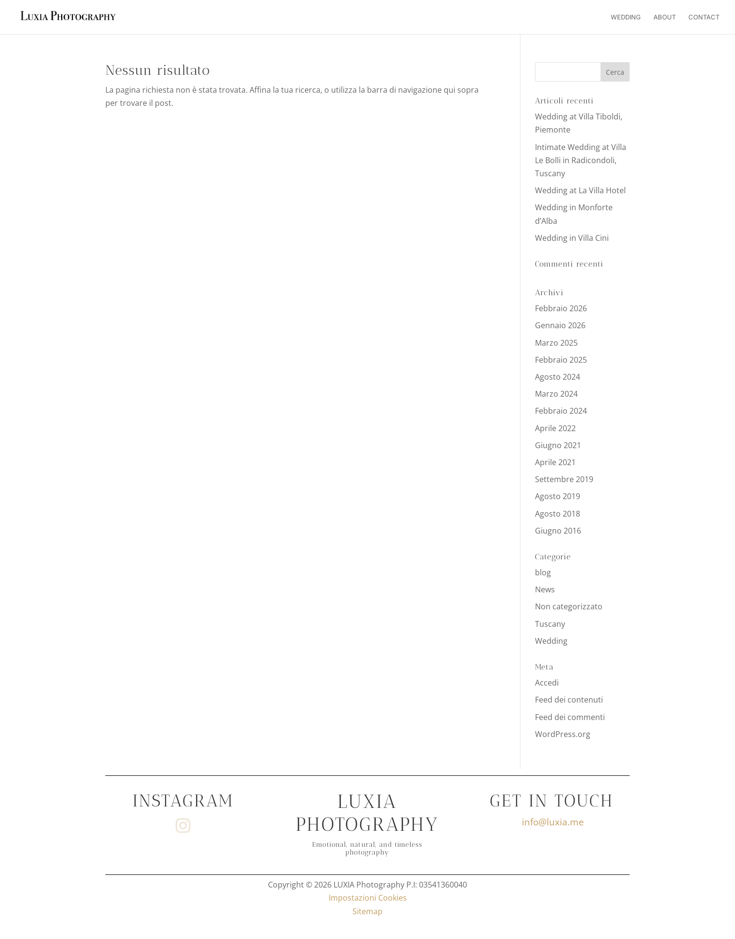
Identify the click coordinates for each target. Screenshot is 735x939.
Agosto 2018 (557, 513)
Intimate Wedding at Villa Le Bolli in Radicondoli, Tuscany (580, 160)
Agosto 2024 (557, 376)
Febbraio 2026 (561, 308)
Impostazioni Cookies (368, 897)
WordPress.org (562, 734)
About (664, 17)
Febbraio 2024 (561, 410)
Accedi (547, 682)
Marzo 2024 (556, 393)
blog (543, 572)
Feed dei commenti (570, 717)
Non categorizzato (568, 606)
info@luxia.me (553, 822)
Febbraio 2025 (561, 359)
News (545, 589)
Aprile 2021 (555, 462)
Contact (703, 17)
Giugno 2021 (558, 445)
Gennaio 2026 (560, 325)
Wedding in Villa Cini (572, 238)
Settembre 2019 (564, 479)
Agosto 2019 (557, 496)
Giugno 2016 (558, 530)
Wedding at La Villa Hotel (580, 190)
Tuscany (550, 624)
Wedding (626, 17)
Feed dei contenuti (569, 699)
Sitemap (367, 911)
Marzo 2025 (556, 342)
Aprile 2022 (555, 428)
